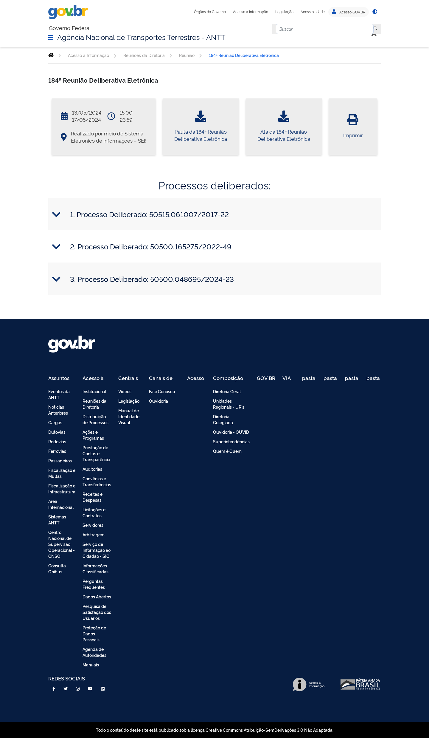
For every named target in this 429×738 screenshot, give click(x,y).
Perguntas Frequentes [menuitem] (94, 584)
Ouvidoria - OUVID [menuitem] (231, 432)
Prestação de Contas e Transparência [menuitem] (96, 453)
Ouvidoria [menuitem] (158, 401)
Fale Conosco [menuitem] (162, 391)
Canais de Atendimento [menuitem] (164, 378)
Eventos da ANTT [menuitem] (59, 394)
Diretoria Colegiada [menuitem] (223, 419)
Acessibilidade (313, 11)
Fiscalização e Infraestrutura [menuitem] (61, 488)
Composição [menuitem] (228, 378)
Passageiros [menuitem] (60, 460)
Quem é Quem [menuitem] (227, 451)
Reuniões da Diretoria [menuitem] (94, 404)
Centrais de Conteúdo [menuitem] (130, 378)
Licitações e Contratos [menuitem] (94, 512)
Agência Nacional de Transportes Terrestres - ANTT (141, 37)
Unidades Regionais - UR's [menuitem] (228, 404)
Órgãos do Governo (210, 11)
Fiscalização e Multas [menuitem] (61, 473)
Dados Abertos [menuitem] (97, 596)
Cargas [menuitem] (55, 422)
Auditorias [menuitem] (92, 469)
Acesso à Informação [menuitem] (96, 378)
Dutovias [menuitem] (57, 432)
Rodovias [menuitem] (57, 441)
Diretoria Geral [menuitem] (227, 391)
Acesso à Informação (250, 11)
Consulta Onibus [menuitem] (57, 568)
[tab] (214, 214)
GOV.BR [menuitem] (266, 378)
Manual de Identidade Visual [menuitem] (128, 416)
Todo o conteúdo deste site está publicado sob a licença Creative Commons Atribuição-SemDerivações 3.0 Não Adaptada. (214, 730)
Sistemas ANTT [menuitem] (57, 519)
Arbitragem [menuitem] (94, 534)
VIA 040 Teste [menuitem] (288, 378)
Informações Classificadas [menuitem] (95, 568)
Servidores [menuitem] (93, 525)
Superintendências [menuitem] (231, 441)
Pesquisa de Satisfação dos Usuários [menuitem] (97, 612)
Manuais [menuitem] (91, 664)
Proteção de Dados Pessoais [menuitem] (94, 633)
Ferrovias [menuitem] (57, 451)
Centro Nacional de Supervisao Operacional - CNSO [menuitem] (61, 544)
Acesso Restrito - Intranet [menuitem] (196, 378)
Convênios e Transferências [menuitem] (97, 481)
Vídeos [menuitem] (124, 391)
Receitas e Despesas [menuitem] (92, 497)
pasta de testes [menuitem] (309, 378)
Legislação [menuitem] (128, 401)
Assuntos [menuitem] (58, 378)
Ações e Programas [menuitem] (93, 435)
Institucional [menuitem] (94, 391)
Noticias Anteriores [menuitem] (58, 410)
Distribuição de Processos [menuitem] (95, 419)
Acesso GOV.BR (348, 12)
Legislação (284, 11)
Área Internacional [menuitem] (61, 504)
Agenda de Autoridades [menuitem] (94, 652)
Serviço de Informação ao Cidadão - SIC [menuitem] (97, 550)
